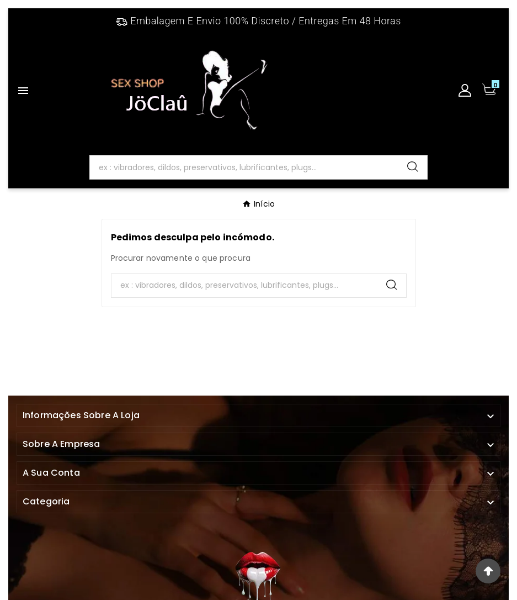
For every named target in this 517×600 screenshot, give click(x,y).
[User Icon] (465, 90)
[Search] (244, 167)
